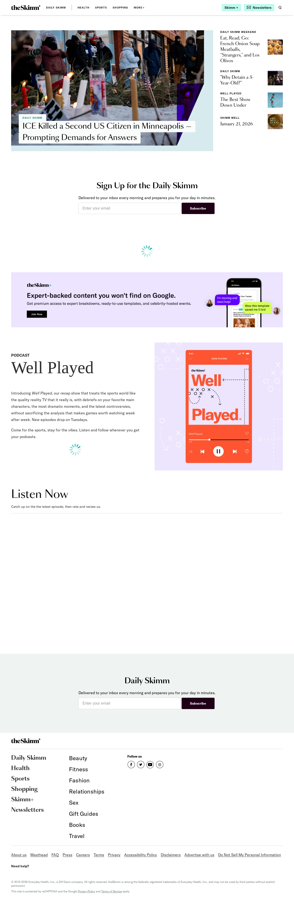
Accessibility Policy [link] (140, 854)
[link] (25, 7)
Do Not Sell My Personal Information (249, 854)
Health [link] (83, 7)
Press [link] (67, 854)
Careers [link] (83, 854)
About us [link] (19, 854)
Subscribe (198, 208)
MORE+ (139, 7)
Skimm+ (22, 800)
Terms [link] (99, 854)
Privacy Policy (86, 891)
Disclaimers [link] (171, 854)
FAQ (55, 854)
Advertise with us (199, 854)
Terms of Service (111, 891)
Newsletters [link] (27, 810)
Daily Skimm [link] (56, 7)
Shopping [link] (120, 7)
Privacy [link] (114, 854)
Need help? (20, 866)
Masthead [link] (39, 854)
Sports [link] (101, 7)
